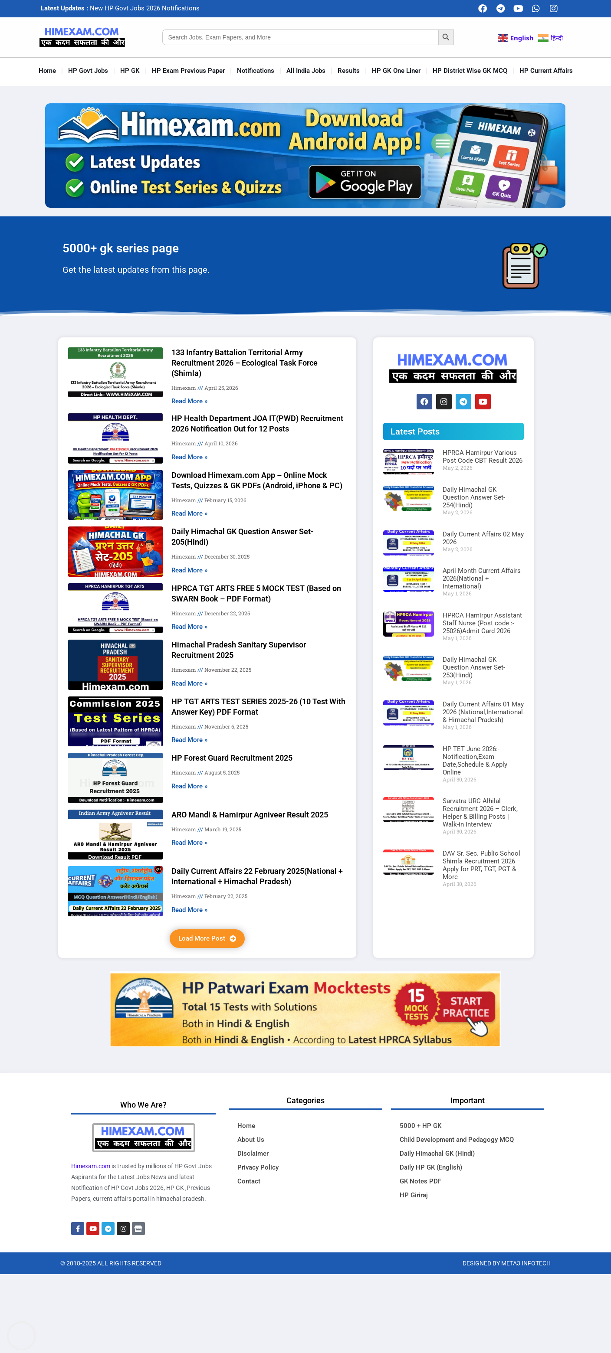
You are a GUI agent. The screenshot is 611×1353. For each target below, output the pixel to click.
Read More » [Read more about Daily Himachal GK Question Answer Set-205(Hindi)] (189, 570)
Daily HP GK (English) (431, 1167)
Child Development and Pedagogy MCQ (457, 1140)
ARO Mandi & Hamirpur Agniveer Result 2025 (249, 814)
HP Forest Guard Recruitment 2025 (231, 757)
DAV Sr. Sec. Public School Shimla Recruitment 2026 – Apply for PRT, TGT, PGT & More (482, 865)
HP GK (130, 71)
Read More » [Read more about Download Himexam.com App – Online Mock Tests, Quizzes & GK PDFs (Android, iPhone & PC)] (189, 513)
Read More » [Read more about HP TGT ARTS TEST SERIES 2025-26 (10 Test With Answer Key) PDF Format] (189, 740)
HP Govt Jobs (88, 71)
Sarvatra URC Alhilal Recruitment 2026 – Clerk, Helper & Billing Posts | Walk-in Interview (480, 812)
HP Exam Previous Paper (188, 71)
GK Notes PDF (420, 1181)
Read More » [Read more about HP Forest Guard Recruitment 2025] (189, 786)
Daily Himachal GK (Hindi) (437, 1153)
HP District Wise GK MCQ (470, 71)
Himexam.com (90, 1166)
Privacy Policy (258, 1167)
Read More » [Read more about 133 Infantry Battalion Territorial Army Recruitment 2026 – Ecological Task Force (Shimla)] (189, 401)
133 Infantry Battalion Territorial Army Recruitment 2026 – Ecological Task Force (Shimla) (244, 363)
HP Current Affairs (546, 71)
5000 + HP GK (420, 1126)
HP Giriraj (414, 1195)
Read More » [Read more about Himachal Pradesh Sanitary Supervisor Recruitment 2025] (189, 683)
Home (47, 71)
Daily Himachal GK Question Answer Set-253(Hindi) (474, 667)
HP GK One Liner (396, 71)
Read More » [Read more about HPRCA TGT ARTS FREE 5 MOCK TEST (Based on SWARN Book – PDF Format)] (189, 627)
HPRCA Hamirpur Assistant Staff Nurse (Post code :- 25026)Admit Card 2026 (482, 623)
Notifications (255, 71)
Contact (248, 1181)
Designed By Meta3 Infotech (507, 1263)
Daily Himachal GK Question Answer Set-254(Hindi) (474, 497)
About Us (250, 1140)
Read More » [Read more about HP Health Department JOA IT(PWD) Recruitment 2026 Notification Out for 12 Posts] (189, 457)
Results (349, 71)
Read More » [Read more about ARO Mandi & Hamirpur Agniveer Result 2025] (189, 842)
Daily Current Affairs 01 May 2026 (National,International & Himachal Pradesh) (483, 712)
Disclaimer (253, 1153)
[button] (207, 938)
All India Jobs (305, 71)
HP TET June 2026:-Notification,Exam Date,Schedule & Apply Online (475, 760)
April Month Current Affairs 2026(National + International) (482, 578)
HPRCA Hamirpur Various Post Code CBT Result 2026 (482, 456)
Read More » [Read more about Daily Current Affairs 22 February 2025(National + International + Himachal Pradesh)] (189, 910)
